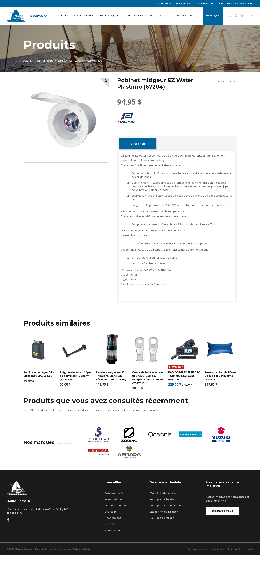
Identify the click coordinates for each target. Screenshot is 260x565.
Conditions (218, 558)
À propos (164, 3)
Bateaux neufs (83, 15)
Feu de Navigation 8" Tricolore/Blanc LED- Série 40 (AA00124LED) (111, 385)
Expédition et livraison (164, 521)
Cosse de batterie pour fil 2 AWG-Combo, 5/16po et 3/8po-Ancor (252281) (148, 387)
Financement (185, 15)
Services (62, 15)
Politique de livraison (163, 509)
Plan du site (234, 558)
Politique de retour (162, 527)
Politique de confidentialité (167, 515)
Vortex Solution (83, 558)
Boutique (213, 15)
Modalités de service (163, 503)
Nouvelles (183, 3)
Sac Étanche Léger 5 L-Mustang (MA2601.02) (38, 383)
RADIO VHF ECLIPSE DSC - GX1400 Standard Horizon (184, 385)
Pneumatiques (109, 15)
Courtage (164, 15)
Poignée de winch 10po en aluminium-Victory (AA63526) (75, 385)
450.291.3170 (37, 15)
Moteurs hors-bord (137, 15)
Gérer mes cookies (197, 558)
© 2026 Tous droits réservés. (33, 558)
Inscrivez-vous (222, 520)
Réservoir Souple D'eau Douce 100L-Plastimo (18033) (220, 385)
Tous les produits (44, 68)
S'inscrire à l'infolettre (235, 3)
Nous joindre (204, 3)
